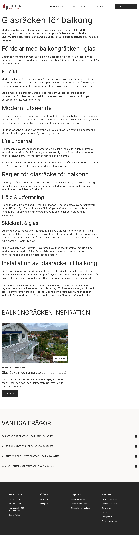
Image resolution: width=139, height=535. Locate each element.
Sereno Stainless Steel (111, 521)
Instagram (44, 504)
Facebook (44, 499)
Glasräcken (57, 7)
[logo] (12, 6)
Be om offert (126, 7)
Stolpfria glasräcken (79, 504)
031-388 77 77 (101, 7)
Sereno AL (106, 508)
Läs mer (9, 393)
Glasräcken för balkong (80, 508)
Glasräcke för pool (78, 499)
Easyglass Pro (107, 517)
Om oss (71, 7)
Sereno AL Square (109, 504)
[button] (69, 436)
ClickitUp (105, 512)
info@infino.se (14, 499)
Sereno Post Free (42, 92)
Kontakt (83, 7)
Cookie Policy (14, 515)
